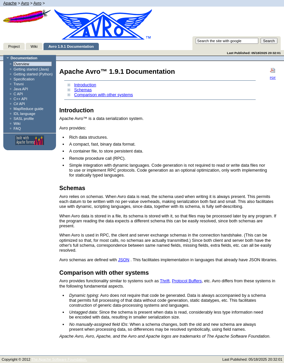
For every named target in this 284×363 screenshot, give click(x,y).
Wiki (34, 46)
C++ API (20, 99)
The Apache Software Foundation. (59, 359)
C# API (19, 104)
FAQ (17, 128)
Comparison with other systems (103, 94)
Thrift (164, 280)
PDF (273, 73)
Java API (21, 89)
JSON (123, 259)
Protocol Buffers (187, 280)
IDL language (24, 114)
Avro (25, 3)
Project (14, 46)
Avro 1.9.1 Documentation (71, 46)
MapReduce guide (28, 109)
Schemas (83, 89)
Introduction (85, 84)
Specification (24, 79)
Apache (10, 3)
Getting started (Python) (33, 74)
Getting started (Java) (31, 69)
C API (18, 94)
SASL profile (24, 119)
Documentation (24, 58)
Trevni (19, 84)
